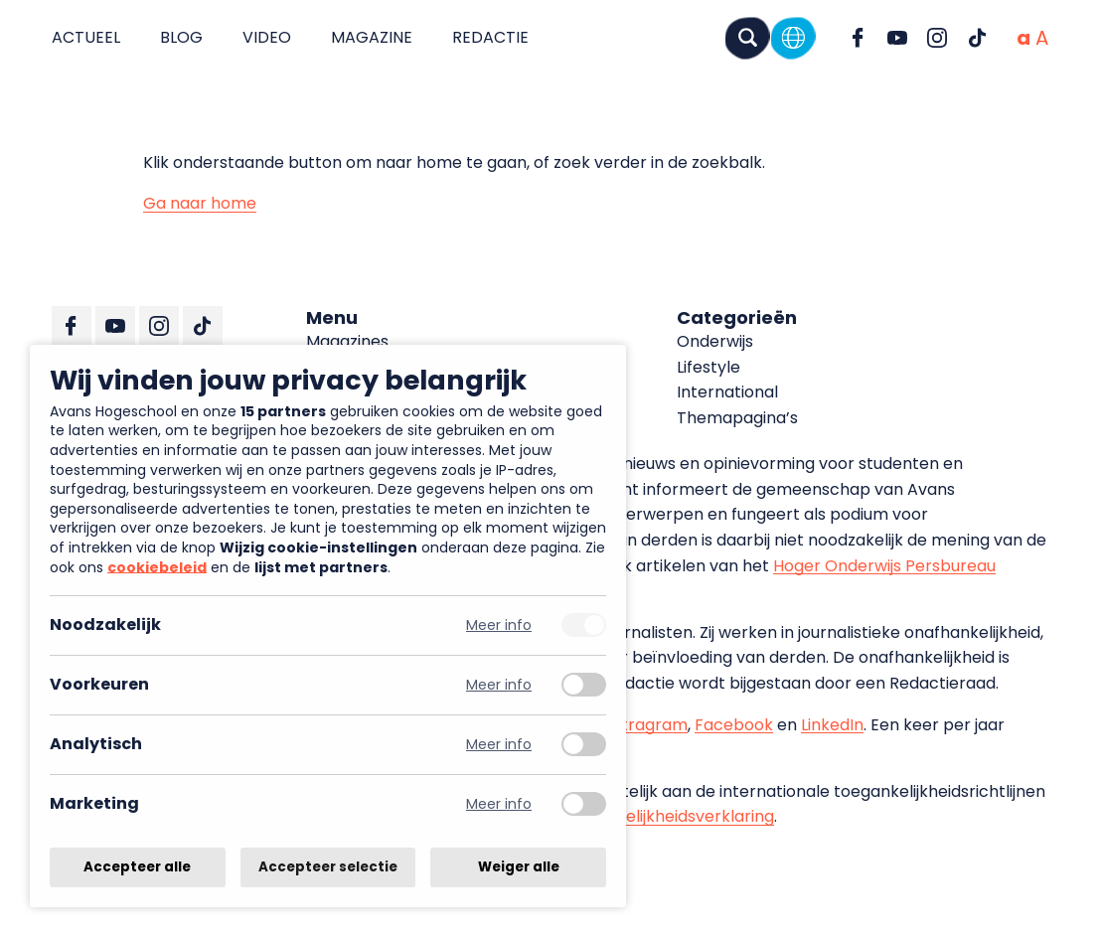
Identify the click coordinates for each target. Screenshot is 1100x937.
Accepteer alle (137, 867)
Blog (181, 37)
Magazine (371, 37)
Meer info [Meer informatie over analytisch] (499, 744)
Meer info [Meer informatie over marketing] (499, 804)
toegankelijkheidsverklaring (667, 816)
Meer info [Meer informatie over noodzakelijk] (499, 625)
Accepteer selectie (327, 867)
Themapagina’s (737, 417)
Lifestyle (708, 367)
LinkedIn (832, 724)
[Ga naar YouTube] (897, 38)
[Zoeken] (747, 37)
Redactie (490, 37)
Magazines (347, 341)
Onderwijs (715, 341)
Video (266, 37)
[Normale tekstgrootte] (1023, 38)
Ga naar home (199, 203)
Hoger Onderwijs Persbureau (884, 565)
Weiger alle (518, 867)
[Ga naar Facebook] (857, 38)
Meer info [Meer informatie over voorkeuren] (499, 685)
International (727, 392)
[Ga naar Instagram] (937, 38)
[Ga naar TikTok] (977, 38)
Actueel (86, 37)
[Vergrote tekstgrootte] (1041, 38)
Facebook (734, 724)
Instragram (643, 724)
